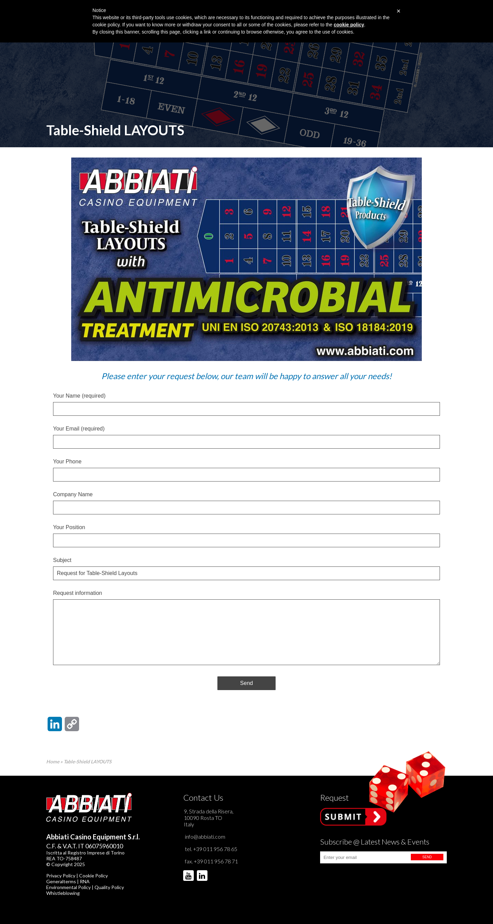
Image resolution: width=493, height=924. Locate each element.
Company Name (246, 501)
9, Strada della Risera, (208, 811)
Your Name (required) (246, 402)
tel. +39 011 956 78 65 (211, 849)
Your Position (246, 534)
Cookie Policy (93, 875)
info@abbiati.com (205, 836)
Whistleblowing (63, 893)
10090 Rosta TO (203, 817)
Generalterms (61, 881)
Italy (189, 824)
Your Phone (246, 468)
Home (52, 761)
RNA (85, 881)
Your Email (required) (246, 435)
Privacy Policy (60, 875)
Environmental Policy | (70, 887)
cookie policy (349, 24)
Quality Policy (109, 887)
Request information (246, 628)
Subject (246, 567)
